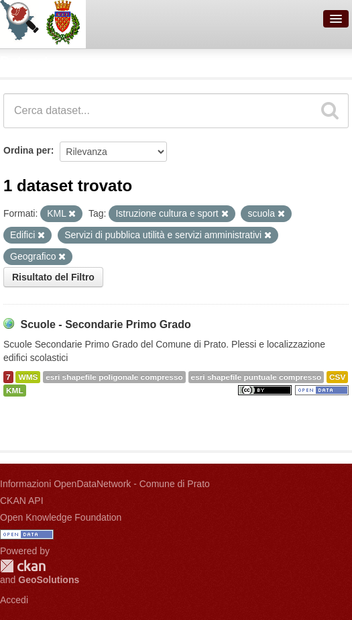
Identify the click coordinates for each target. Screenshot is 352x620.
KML (14, 390)
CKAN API (22, 500)
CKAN (23, 566)
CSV (337, 377)
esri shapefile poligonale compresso (114, 377)
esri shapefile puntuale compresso (256, 377)
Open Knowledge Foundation (60, 517)
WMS (28, 377)
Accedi (14, 600)
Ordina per (27, 150)
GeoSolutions (48, 579)
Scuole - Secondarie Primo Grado (105, 324)
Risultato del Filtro (53, 277)
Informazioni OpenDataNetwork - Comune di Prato (105, 483)
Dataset (24, 61)
